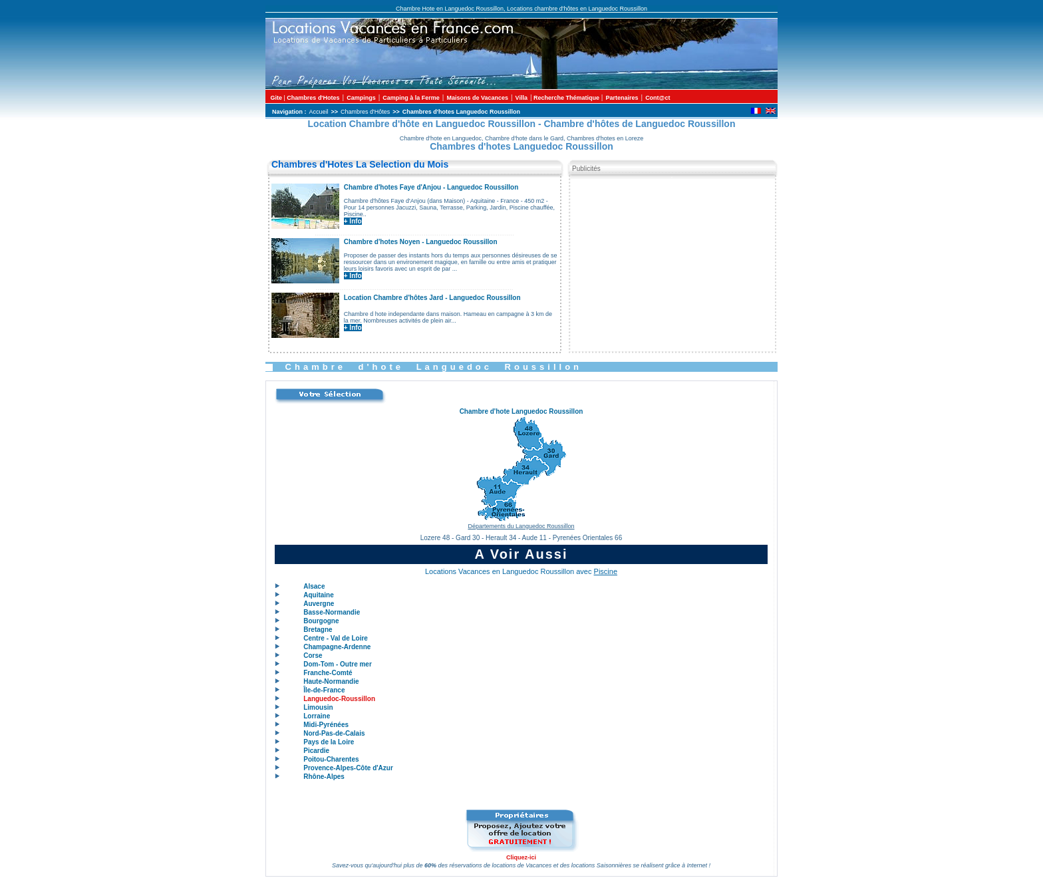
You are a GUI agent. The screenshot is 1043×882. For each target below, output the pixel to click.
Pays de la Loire (328, 742)
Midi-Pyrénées (326, 724)
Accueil (319, 111)
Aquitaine (318, 595)
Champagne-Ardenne (337, 647)
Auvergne (318, 603)
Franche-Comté (327, 672)
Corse (312, 655)
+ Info (353, 221)
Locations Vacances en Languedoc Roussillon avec (521, 571)
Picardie (316, 750)
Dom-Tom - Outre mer (337, 664)
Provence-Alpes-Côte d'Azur (348, 768)
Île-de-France (324, 690)
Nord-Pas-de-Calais (334, 733)
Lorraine (316, 716)
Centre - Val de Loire (335, 638)
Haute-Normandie (331, 681)
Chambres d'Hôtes (365, 111)
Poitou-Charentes (331, 759)
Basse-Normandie (331, 612)
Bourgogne (321, 621)
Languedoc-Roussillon (339, 698)
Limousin (318, 707)
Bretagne (317, 629)
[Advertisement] (672, 262)
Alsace (314, 586)
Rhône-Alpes (324, 776)
